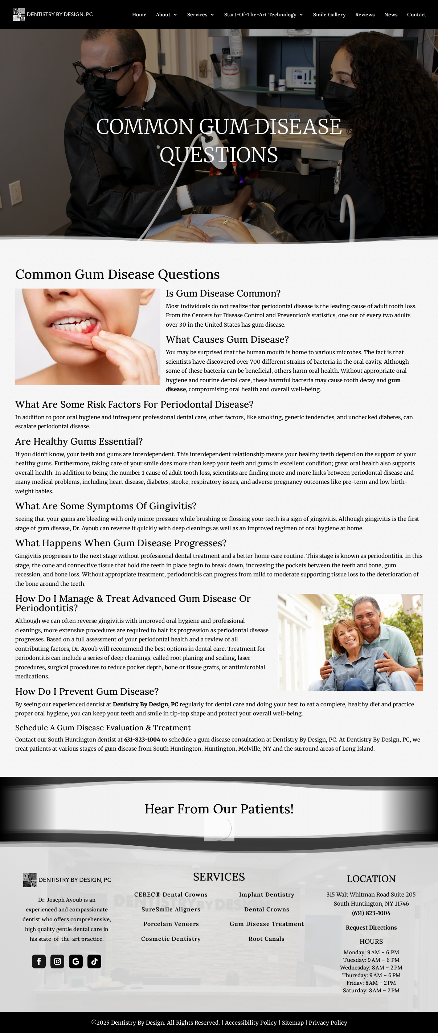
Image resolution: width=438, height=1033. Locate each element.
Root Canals (267, 938)
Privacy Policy (328, 1022)
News (391, 15)
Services (197, 15)
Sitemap (293, 1022)
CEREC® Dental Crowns (171, 894)
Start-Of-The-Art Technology (260, 15)
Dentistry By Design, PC (145, 704)
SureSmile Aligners (171, 909)
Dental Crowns (267, 909)
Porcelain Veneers (171, 923)
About (163, 15)
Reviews (365, 15)
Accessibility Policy (251, 1022)
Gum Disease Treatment (267, 923)
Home (139, 15)
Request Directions (371, 927)
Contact (416, 15)
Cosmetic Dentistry (171, 938)
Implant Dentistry (267, 894)
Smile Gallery (329, 15)
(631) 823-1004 (371, 913)
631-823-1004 (142, 739)
